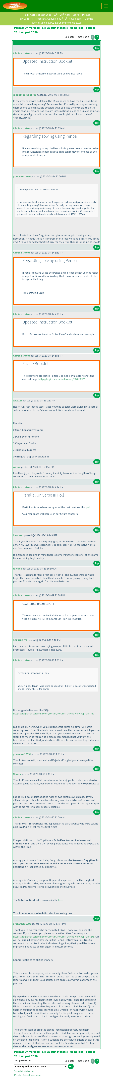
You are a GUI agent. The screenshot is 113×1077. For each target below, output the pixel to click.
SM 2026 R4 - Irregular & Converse (39, 18)
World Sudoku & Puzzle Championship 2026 (56, 22)
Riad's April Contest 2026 (37, 14)
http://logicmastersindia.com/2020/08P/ (61, 379)
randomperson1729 (24, 94)
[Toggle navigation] (105, 6)
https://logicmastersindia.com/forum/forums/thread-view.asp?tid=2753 (54, 936)
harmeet (18, 535)
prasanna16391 (22, 176)
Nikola (17, 774)
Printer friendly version (27, 1075)
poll (88, 507)
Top (97, 48)
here (60, 900)
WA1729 (17, 400)
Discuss (86, 14)
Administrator (21, 53)
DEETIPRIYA (20, 640)
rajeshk (17, 568)
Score (76, 14)
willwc (17, 467)
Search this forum (24, 1071)
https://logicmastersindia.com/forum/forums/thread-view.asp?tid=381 (53, 713)
